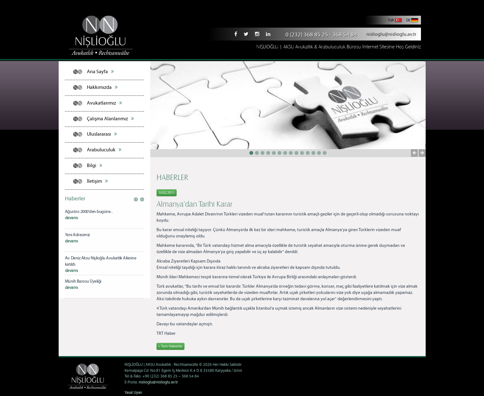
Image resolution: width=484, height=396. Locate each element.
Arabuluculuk (104, 150)
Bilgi (94, 165)
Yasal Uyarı (133, 392)
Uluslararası (102, 134)
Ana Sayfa (100, 71)
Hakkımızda (102, 87)
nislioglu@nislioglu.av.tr (391, 34)
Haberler (75, 199)
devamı (71, 217)
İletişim (97, 181)
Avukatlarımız (104, 103)
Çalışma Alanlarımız (110, 119)
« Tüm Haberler (170, 346)
